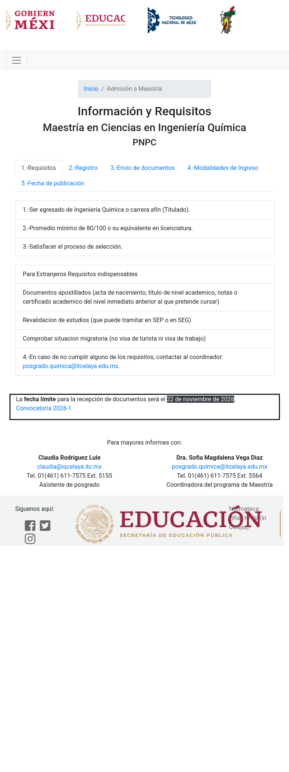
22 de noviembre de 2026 (201, 399)
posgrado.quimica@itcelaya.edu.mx (70, 366)
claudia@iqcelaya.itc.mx (69, 466)
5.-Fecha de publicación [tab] (53, 183)
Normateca (244, 508)
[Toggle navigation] (16, 60)
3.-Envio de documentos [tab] (142, 167)
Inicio (91, 88)
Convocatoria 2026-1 (44, 408)
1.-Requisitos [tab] (38, 167)
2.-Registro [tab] (83, 167)
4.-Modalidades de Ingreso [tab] (223, 167)
